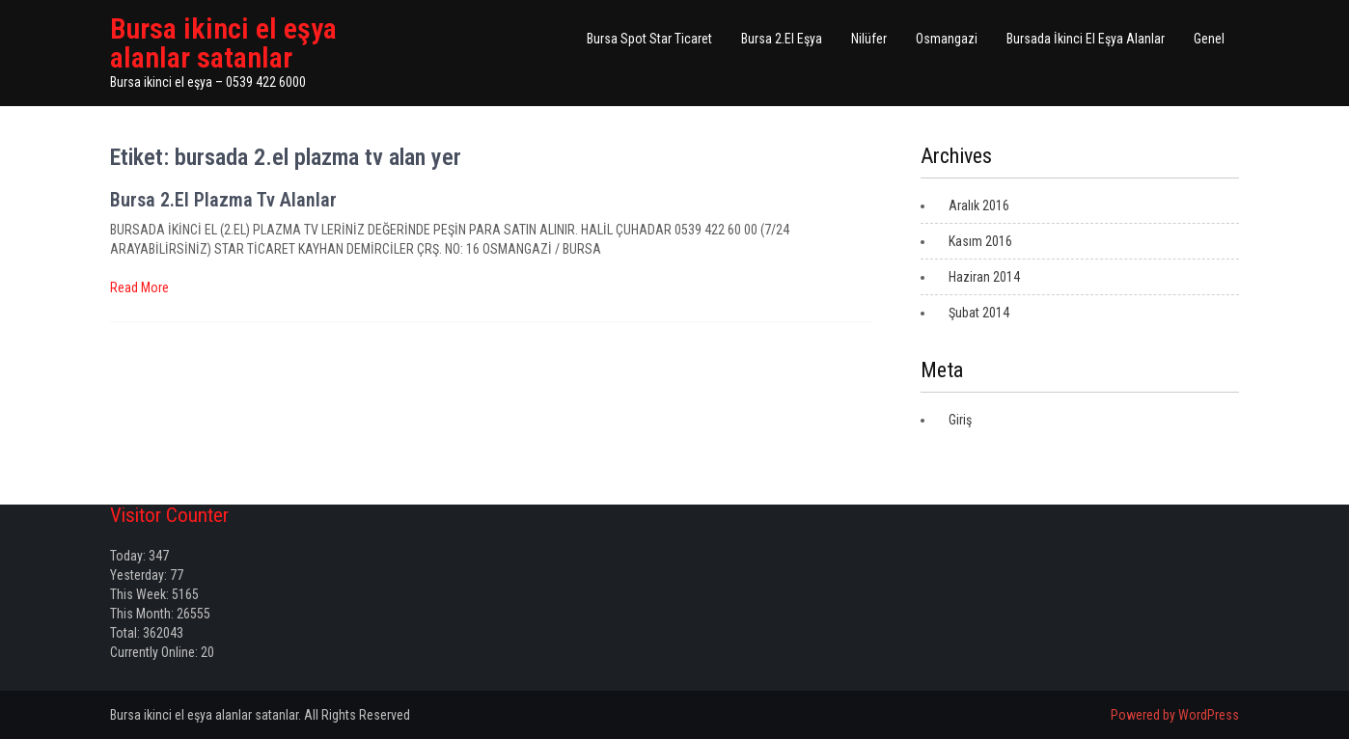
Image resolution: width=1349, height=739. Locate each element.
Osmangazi (946, 38)
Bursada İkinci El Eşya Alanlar (1085, 38)
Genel (1209, 38)
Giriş (960, 419)
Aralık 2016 (979, 205)
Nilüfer (869, 38)
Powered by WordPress (1175, 715)
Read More (139, 287)
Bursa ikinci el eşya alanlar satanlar (223, 43)
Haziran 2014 (984, 277)
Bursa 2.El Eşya (781, 38)
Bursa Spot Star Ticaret (649, 38)
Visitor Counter (169, 515)
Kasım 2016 (980, 241)
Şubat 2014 (979, 312)
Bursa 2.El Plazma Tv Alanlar (223, 199)
